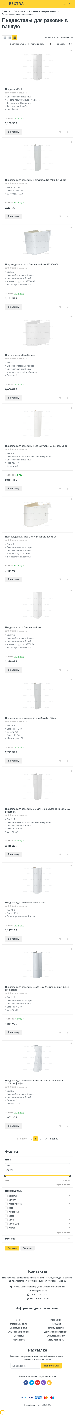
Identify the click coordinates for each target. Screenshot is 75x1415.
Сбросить (27, 1248)
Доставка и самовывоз (55, 1332)
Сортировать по (18, 44)
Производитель (37, 1191)
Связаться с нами (18, 1328)
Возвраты (19, 1336)
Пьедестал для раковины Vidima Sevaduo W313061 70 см (35, 180)
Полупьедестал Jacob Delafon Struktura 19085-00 (30, 536)
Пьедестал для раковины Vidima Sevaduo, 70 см (30, 718)
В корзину (13, 131)
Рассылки (56, 1324)
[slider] (5, 1176)
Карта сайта (19, 1340)
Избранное (55, 1320)
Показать (12, 1248)
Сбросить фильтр (63, 1185)
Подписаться (51, 1365)
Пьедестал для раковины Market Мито (25, 902)
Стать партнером (56, 1340)
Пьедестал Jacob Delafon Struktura (23, 627)
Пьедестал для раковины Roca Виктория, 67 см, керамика (36, 446)
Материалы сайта (18, 1324)
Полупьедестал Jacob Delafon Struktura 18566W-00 (31, 264)
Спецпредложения (56, 1336)
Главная (6, 11)
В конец (54, 1138)
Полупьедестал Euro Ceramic (20, 355)
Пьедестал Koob (13, 89)
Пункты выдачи (56, 1328)
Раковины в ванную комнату (42, 11)
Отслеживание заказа (18, 1332)
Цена (37, 1159)
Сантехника (19, 11)
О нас (18, 1320)
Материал (37, 1239)
